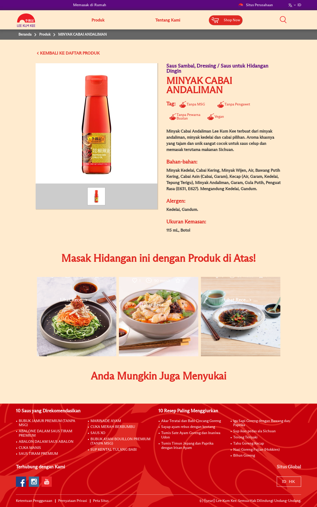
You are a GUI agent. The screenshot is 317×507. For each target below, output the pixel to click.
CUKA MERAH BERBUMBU (112, 427)
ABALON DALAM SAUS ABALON (46, 442)
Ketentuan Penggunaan (34, 501)
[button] (303, 19)
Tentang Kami (167, 20)
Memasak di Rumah (89, 5)
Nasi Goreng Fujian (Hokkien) (256, 449)
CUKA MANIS (30, 448)
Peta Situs (101, 501)
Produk (97, 20)
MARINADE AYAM (105, 421)
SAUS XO (97, 433)
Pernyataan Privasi (72, 501)
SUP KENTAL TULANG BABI (113, 449)
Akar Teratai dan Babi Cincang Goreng (191, 421)
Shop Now (232, 20)
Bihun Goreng (244, 455)
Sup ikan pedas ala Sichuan (254, 431)
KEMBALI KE (52, 53)
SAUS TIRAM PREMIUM (38, 454)
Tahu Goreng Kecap (248, 443)
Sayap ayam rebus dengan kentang (188, 427)
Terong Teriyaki (245, 437)
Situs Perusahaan (255, 5)
